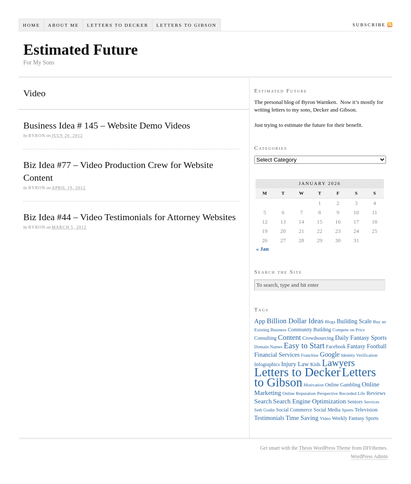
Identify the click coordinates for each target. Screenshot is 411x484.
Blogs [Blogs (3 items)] (330, 321)
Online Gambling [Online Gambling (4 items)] (342, 385)
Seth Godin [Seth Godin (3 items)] (264, 410)
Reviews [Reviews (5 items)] (376, 393)
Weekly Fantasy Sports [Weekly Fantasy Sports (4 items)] (355, 418)
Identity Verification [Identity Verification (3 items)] (359, 355)
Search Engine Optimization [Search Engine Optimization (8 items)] (309, 401)
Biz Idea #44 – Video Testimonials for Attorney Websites (129, 217)
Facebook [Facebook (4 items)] (335, 347)
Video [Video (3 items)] (325, 418)
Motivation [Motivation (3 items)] (314, 385)
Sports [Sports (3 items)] (347, 410)
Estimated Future (80, 49)
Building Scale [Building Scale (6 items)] (354, 321)
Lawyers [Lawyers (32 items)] (338, 363)
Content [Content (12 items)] (289, 337)
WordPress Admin (369, 456)
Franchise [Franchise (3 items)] (309, 355)
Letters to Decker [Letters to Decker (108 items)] (297, 372)
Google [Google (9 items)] (330, 354)
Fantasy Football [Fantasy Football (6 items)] (366, 346)
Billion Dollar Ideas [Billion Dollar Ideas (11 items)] (295, 321)
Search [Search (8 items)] (263, 401)
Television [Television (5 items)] (366, 409)
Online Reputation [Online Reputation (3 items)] (299, 393)
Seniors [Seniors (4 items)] (355, 402)
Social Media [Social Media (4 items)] (327, 410)
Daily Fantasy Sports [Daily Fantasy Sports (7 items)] (361, 337)
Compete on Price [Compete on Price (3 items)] (349, 329)
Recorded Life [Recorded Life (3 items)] (352, 393)
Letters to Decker (117, 25)
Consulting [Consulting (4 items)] (265, 338)
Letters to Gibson (186, 25)
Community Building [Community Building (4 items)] (309, 330)
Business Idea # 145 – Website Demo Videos (106, 125)
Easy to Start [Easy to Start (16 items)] (304, 345)
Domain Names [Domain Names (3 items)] (268, 346)
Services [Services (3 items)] (371, 402)
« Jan (262, 249)
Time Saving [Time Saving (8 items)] (302, 417)
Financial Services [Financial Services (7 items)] (277, 354)
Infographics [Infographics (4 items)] (267, 364)
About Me (63, 25)
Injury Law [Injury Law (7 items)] (295, 364)
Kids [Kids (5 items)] (315, 364)
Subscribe (369, 24)
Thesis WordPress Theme (324, 448)
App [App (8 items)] (259, 321)
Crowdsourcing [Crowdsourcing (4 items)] (318, 338)
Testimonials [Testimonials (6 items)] (269, 418)
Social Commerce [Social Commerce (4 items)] (294, 410)
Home (31, 25)
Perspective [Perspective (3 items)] (327, 393)
